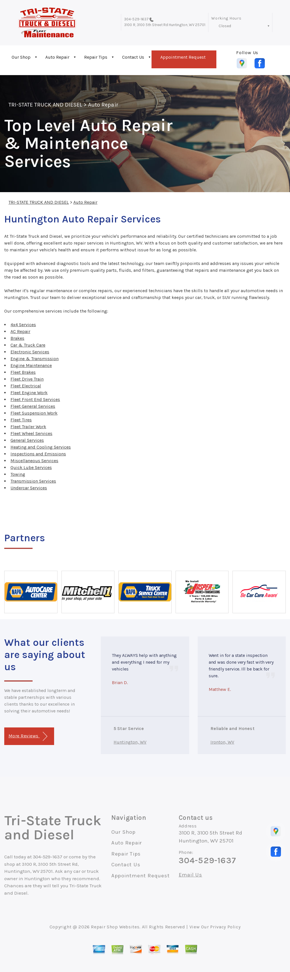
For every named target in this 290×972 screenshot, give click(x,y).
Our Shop (21, 57)
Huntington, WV (130, 742)
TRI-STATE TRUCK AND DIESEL (45, 104)
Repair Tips (95, 57)
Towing (17, 474)
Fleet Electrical (25, 386)
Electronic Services (29, 352)
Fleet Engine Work (29, 392)
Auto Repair (57, 57)
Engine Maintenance (31, 365)
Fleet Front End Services (35, 399)
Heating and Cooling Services (40, 447)
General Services (27, 440)
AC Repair (20, 331)
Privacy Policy (225, 926)
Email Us (190, 875)
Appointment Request (183, 57)
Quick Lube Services (31, 467)
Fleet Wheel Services (31, 433)
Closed (225, 26)
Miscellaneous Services (34, 460)
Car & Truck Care (27, 345)
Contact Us (133, 57)
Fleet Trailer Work (28, 426)
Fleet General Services (32, 406)
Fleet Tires (21, 420)
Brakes (17, 338)
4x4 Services (23, 324)
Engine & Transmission (34, 358)
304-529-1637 (136, 19)
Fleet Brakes (23, 372)
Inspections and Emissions (38, 454)
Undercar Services (28, 488)
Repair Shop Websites (115, 926)
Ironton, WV (222, 742)
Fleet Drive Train (27, 379)
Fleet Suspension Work (33, 413)
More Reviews (27, 736)
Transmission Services (33, 481)
